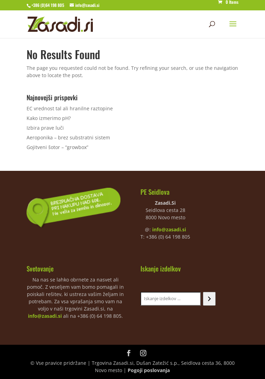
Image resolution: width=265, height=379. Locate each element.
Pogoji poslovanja (149, 370)
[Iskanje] (209, 299)
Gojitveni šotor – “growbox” (57, 147)
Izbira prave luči (45, 127)
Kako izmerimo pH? (49, 118)
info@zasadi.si (169, 229)
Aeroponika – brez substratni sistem (68, 137)
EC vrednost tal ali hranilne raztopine (70, 108)
